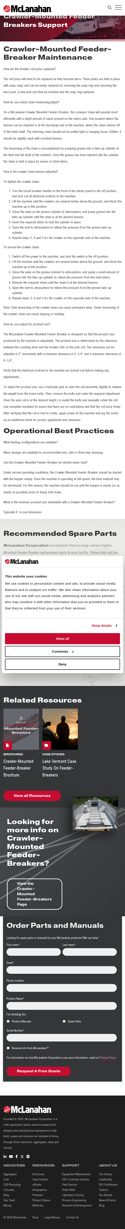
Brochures (38, 1174)
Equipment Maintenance (76, 1174)
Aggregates (10, 1174)
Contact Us (72, 1217)
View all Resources (32, 795)
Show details (102, 625)
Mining (7, 1205)
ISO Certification (108, 1185)
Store (35, 1217)
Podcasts (37, 1195)
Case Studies (40, 1179)
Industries (14, 1165)
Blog (101, 1205)
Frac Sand (9, 1200)
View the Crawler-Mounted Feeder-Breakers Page (34, 894)
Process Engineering (74, 1200)
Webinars (37, 1205)
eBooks (36, 1185)
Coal (6, 1179)
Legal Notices (52, 1217)
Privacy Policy (107, 1058)
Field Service (69, 1185)
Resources (43, 1165)
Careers (103, 1190)
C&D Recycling (12, 1185)
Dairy (6, 1195)
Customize (63, 651)
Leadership (105, 1179)
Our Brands (105, 1195)
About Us (108, 1165)
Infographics (39, 1190)
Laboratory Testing (73, 1195)
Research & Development (77, 1205)
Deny (63, 664)
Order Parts (68, 1190)
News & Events (107, 1200)
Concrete (8, 1190)
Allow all (62, 638)
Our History (105, 1174)
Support (70, 1165)
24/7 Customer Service (75, 1179)
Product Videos (41, 1200)
